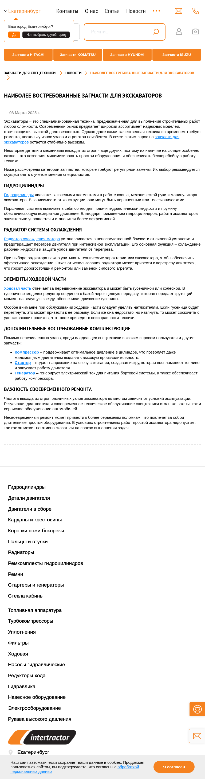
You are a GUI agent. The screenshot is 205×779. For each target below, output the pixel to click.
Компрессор (27, 347)
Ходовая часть (17, 283)
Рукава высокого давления (39, 714)
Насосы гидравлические (36, 660)
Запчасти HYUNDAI (128, 54)
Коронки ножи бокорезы (36, 526)
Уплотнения (22, 627)
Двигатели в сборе (30, 504)
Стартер (23, 358)
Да (14, 35)
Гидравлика (22, 682)
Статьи (112, 10)
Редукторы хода (27, 671)
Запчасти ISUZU (178, 54)
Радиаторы (21, 548)
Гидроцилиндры (19, 190)
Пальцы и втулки (28, 537)
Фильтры (18, 638)
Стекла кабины (26, 591)
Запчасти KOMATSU (77, 54)
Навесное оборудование (37, 692)
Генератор (25, 368)
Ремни (15, 569)
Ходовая (18, 649)
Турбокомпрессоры (30, 616)
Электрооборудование (34, 703)
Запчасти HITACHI (27, 54)
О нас (91, 10)
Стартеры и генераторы (36, 580)
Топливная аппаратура (35, 606)
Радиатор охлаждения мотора (32, 234)
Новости (136, 10)
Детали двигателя (29, 493)
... (156, 8)
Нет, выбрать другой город (46, 35)
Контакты (67, 10)
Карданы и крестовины (35, 515)
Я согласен (174, 767)
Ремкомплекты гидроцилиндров (45, 558)
